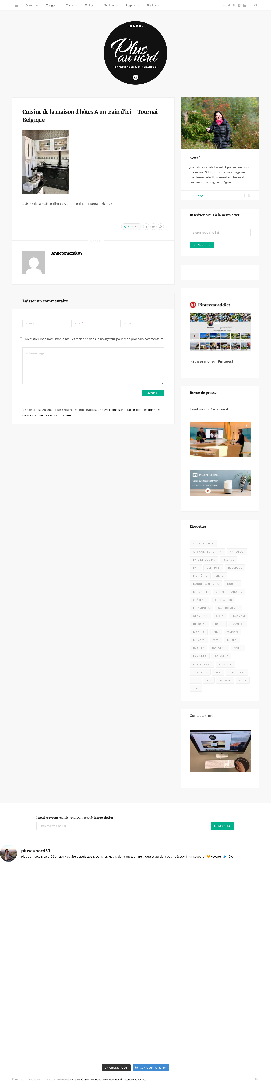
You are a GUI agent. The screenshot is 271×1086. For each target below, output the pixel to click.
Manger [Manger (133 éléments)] (199, 640)
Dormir (30, 5)
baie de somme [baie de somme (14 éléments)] (204, 559)
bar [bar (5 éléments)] (196, 567)
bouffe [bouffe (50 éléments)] (232, 583)
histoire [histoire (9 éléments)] (199, 624)
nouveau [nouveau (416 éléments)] (219, 648)
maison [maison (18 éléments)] (232, 632)
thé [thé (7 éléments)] (195, 680)
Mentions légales (79, 1079)
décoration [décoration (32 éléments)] (223, 599)
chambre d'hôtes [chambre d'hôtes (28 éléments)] (229, 591)
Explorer (109, 5)
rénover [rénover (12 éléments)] (225, 664)
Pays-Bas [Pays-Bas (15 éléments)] (199, 656)
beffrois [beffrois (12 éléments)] (213, 567)
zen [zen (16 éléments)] (195, 688)
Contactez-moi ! (203, 715)
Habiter (151, 5)
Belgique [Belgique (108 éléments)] (235, 567)
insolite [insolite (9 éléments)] (237, 624)
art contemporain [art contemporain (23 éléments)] (207, 551)
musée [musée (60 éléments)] (231, 640)
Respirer (131, 5)
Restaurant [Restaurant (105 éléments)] (202, 664)
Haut (254, 1079)
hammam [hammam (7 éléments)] (238, 616)
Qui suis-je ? (198, 195)
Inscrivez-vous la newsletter (74, 817)
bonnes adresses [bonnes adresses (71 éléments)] (206, 583)
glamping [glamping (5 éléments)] (200, 616)
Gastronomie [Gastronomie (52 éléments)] (228, 607)
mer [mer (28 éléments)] (216, 640)
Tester (70, 5)
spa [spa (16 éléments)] (218, 672)
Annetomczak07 (67, 253)
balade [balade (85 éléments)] (228, 559)
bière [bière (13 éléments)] (219, 575)
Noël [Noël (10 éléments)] (237, 648)
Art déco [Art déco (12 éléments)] (237, 551)
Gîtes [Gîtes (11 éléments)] (220, 616)
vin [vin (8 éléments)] (209, 680)
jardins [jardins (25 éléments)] (198, 632)
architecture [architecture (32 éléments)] (203, 543)
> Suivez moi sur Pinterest (211, 361)
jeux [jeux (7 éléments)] (216, 632)
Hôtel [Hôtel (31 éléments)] (218, 624)
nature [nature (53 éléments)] (198, 648)
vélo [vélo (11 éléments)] (242, 680)
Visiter (89, 5)
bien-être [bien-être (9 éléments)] (200, 575)
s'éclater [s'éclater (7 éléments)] (200, 672)
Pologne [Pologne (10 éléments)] (221, 656)
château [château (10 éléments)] (199, 599)
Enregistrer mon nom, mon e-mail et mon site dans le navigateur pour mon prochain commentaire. (93, 339)
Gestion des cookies (135, 1079)
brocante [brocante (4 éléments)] (200, 591)
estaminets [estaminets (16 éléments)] (201, 607)
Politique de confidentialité (106, 1079)
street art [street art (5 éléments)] (237, 672)
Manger (50, 5)
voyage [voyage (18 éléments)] (225, 680)
